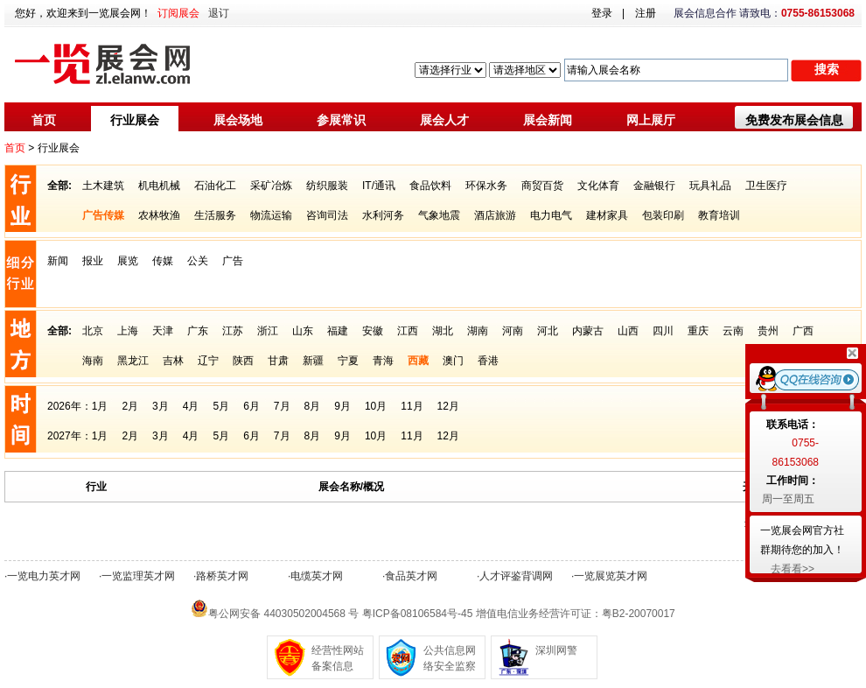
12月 (448, 406)
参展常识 (341, 120)
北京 (92, 331)
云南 (733, 331)
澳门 (453, 361)
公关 (197, 261)
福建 (337, 331)
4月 (191, 406)
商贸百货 (542, 185)
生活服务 (215, 215)
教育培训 (719, 215)
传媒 (162, 261)
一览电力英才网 (43, 576)
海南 (92, 361)
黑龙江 (133, 361)
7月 (282, 406)
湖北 (442, 331)
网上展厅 (650, 120)
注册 (645, 13)
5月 (221, 406)
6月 (251, 406)
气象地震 (439, 215)
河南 (512, 331)
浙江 (267, 331)
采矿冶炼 (271, 185)
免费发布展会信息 (794, 120)
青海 (383, 361)
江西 (407, 331)
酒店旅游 (495, 215)
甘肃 (278, 361)
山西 (628, 331)
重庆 (698, 331)
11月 (412, 406)
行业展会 (134, 120)
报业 (92, 261)
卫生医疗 (766, 185)
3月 (160, 406)
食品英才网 (411, 576)
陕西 (243, 361)
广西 (803, 331)
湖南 (477, 331)
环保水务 (486, 185)
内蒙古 (588, 331)
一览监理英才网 (138, 576)
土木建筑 (103, 185)
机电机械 (159, 185)
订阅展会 (178, 13)
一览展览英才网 (610, 576)
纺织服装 (327, 185)
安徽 (372, 331)
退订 (218, 13)
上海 (127, 331)
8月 (312, 406)
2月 (130, 406)
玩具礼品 (710, 185)
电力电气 (551, 215)
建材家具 (607, 215)
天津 (162, 331)
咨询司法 (327, 215)
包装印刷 (663, 215)
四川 (663, 331)
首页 (43, 120)
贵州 (768, 331)
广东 (197, 331)
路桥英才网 (222, 576)
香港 (488, 361)
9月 (342, 406)
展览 (127, 261)
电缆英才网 (316, 576)
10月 (376, 406)
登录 (601, 13)
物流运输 (271, 215)
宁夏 (348, 361)
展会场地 (237, 120)
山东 (302, 331)
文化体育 (598, 185)
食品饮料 (430, 185)
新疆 (313, 361)
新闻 (57, 261)
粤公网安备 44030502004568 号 (283, 613)
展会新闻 (547, 120)
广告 (232, 261)
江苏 (232, 331)
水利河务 (383, 215)
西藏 (418, 361)
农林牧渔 (159, 215)
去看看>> (792, 569)
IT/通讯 (378, 185)
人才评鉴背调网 (516, 576)
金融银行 (654, 185)
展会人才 (444, 120)
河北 (547, 331)
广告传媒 (103, 215)
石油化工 (215, 185)
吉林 (173, 361)
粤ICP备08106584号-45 (417, 613)
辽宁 (208, 361)
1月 (100, 406)
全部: (59, 185)
